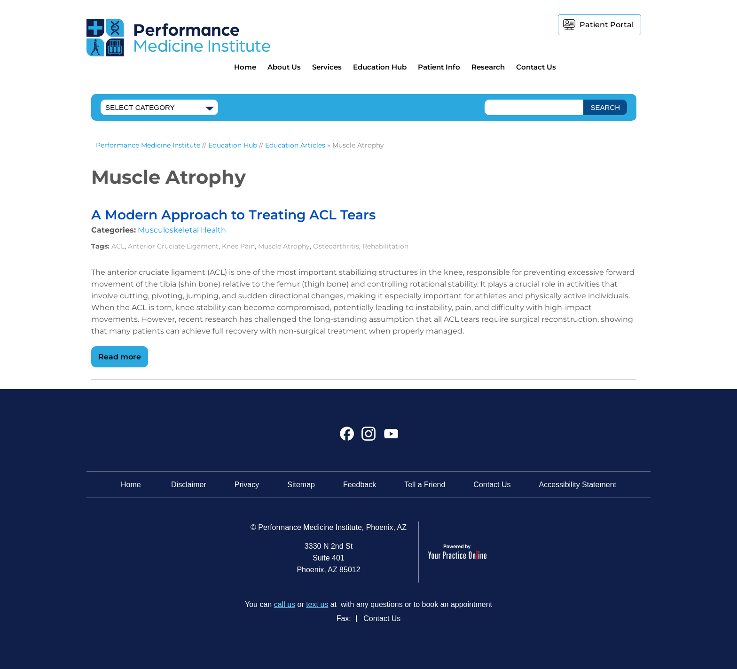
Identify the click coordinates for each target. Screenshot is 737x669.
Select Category (140, 107)
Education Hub (380, 66)
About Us (284, 66)
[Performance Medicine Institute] (178, 36)
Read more (119, 356)
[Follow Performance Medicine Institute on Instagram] (369, 437)
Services (327, 66)
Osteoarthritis (336, 246)
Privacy (247, 485)
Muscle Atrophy (284, 246)
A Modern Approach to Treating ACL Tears (233, 215)
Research (488, 66)
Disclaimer (188, 485)
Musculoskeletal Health (182, 230)
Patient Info (439, 66)
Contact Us (536, 66)
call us (284, 604)
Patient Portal (607, 24)
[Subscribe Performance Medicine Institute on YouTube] (390, 437)
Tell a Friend (424, 485)
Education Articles (295, 145)
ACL (118, 246)
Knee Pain (238, 246)
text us (317, 604)
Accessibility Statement (578, 485)
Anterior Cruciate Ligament (173, 246)
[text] (534, 107)
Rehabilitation (385, 246)
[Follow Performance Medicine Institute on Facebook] (347, 437)
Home (245, 66)
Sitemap (301, 485)
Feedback (359, 485)
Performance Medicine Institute (148, 145)
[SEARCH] (605, 107)
